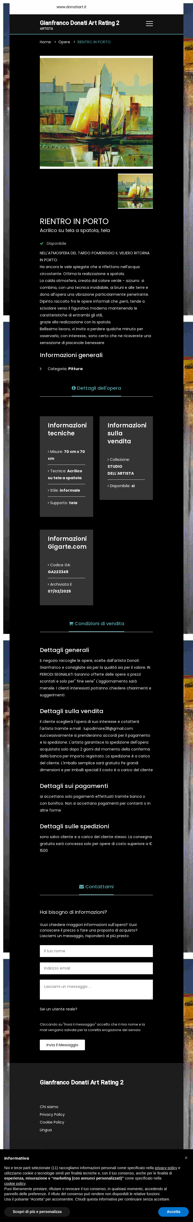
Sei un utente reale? (58, 1009)
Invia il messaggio (62, 1045)
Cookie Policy (52, 1122)
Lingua (46, 1130)
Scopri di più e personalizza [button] (37, 1212)
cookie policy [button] (14, 1183)
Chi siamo (49, 1107)
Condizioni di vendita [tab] (96, 623)
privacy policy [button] (166, 1168)
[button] (186, 1158)
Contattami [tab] (96, 886)
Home (45, 42)
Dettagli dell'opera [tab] (96, 387)
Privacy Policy (52, 1114)
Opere (64, 42)
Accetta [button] (173, 1212)
